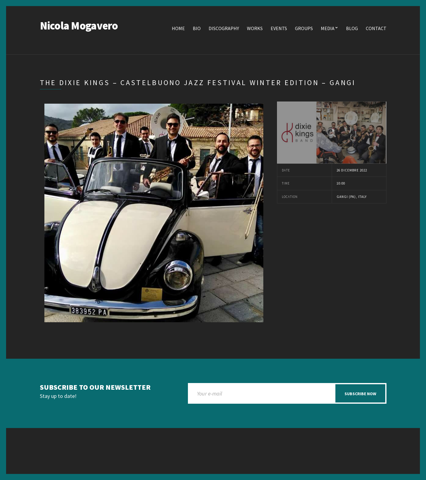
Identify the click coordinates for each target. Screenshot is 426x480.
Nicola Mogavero (79, 26)
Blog (352, 28)
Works (255, 28)
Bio (197, 28)
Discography (224, 28)
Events (279, 28)
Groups (304, 28)
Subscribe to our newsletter (95, 387)
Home (178, 28)
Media (327, 28)
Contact (376, 28)
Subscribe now (360, 393)
